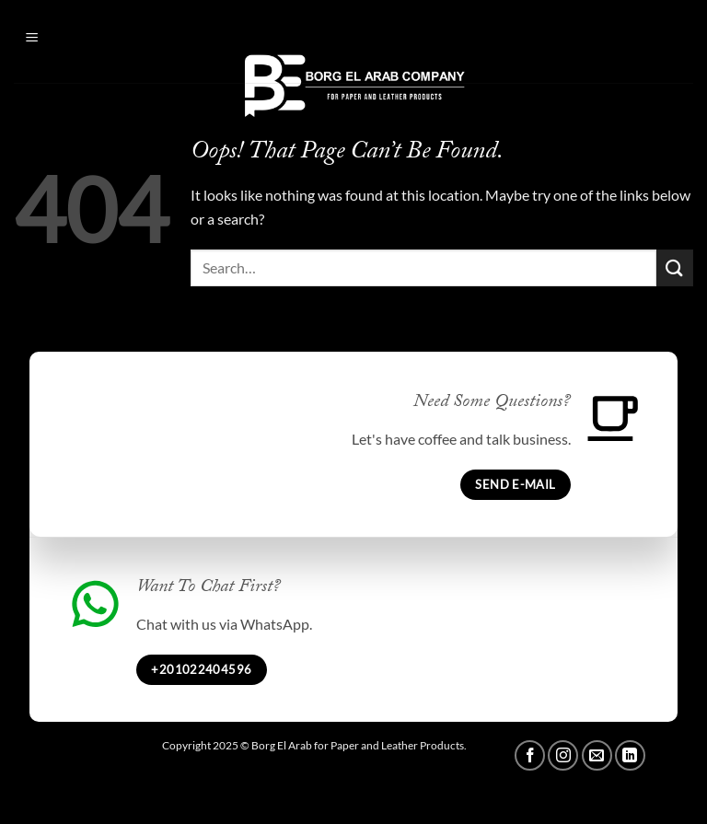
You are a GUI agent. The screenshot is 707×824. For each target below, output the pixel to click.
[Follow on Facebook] (530, 755)
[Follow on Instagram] (563, 755)
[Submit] (674, 267)
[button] (58, 37)
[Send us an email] (597, 755)
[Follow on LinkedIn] (630, 755)
